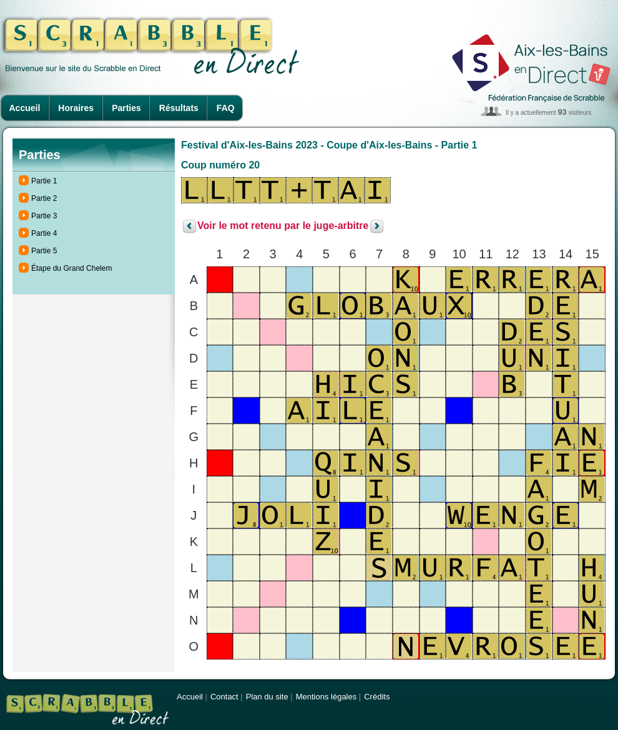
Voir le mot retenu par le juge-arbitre (282, 226)
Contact (224, 696)
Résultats (179, 108)
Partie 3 (44, 216)
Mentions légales (326, 696)
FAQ (226, 108)
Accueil (25, 108)
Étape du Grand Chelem (71, 268)
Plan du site (267, 696)
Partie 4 (44, 233)
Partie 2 (44, 198)
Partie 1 (44, 181)
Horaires (76, 108)
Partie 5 (44, 250)
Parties (126, 108)
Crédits (377, 696)
